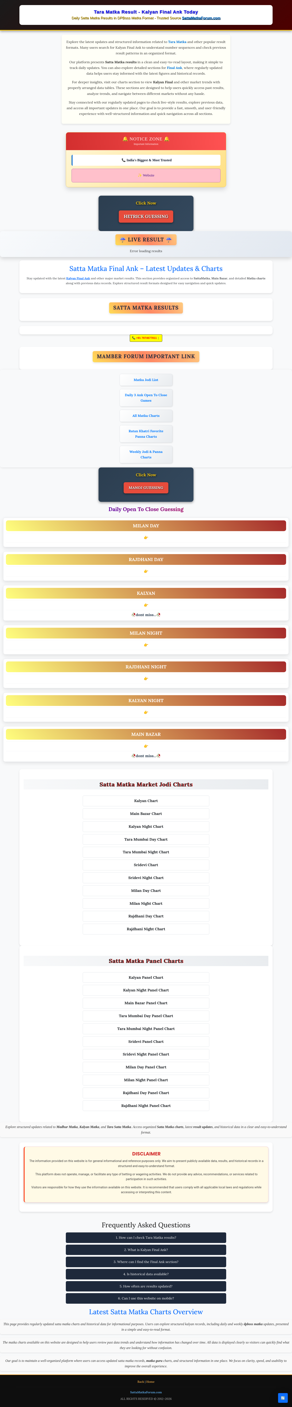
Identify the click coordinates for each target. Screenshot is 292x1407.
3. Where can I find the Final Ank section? (146, 1262)
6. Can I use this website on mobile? (146, 1298)
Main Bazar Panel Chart (146, 1002)
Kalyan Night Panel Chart (146, 990)
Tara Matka (177, 42)
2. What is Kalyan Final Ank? (146, 1250)
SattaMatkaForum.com (201, 18)
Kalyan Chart (146, 800)
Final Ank (174, 68)
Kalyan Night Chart (146, 826)
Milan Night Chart (146, 903)
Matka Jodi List (146, 380)
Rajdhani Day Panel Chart (146, 1092)
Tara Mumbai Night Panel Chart (146, 1028)
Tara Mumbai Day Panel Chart (146, 1015)
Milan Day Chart (146, 890)
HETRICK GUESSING (146, 216)
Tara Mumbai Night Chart (146, 852)
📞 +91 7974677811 (144, 337)
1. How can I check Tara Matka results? (146, 1237)
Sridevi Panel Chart (146, 1041)
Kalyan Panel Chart (146, 977)
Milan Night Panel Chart (146, 1079)
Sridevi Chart (146, 864)
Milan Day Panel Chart (146, 1067)
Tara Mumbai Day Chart (146, 839)
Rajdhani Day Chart (146, 916)
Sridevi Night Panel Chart (146, 1054)
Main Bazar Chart (146, 813)
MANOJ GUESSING (146, 487)
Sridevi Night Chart (146, 877)
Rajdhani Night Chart (146, 928)
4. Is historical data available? (146, 1274)
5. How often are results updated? (146, 1286)
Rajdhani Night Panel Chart (146, 1105)
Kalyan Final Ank (78, 278)
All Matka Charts (146, 415)
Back (141, 1382)
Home (150, 1382)
